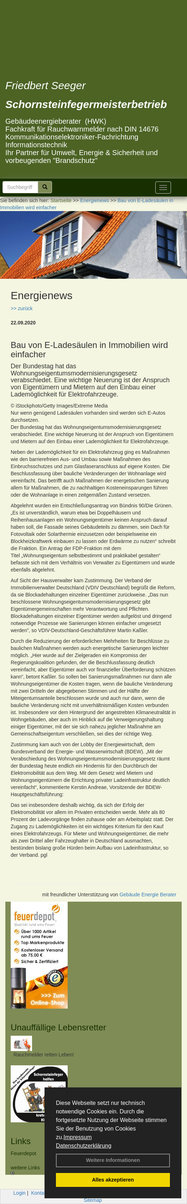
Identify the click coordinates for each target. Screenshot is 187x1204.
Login (20, 1193)
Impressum (77, 1137)
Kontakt (39, 1193)
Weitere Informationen (113, 1160)
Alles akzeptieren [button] (113, 1180)
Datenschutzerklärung (83, 1146)
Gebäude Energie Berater (147, 894)
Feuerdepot (23, 1153)
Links (21, 1141)
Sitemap (93, 1200)
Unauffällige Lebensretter (58, 1027)
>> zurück (21, 308)
